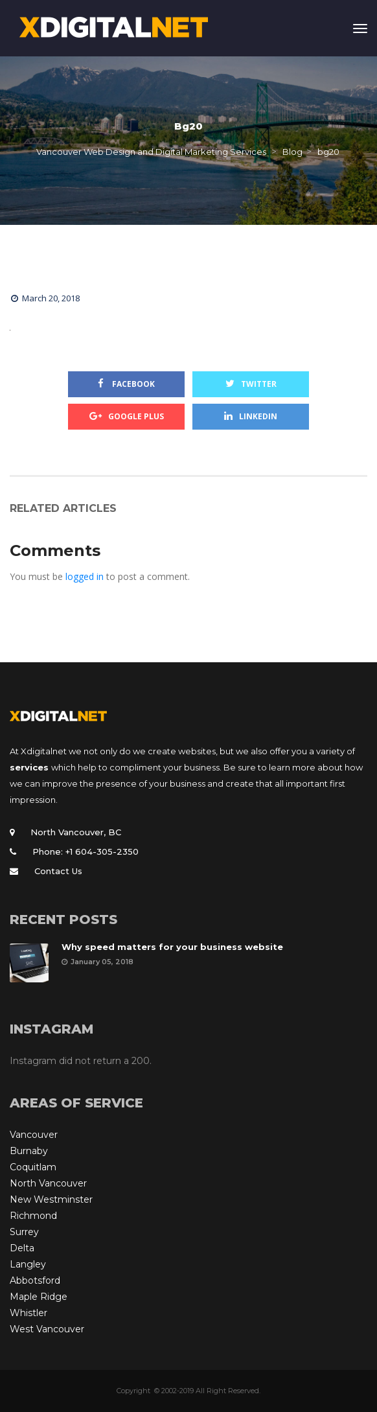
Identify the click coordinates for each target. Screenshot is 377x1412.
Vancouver (34, 1134)
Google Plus (126, 416)
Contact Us (58, 871)
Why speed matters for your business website (172, 947)
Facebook (126, 383)
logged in (84, 576)
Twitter (251, 383)
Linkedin (250, 416)
